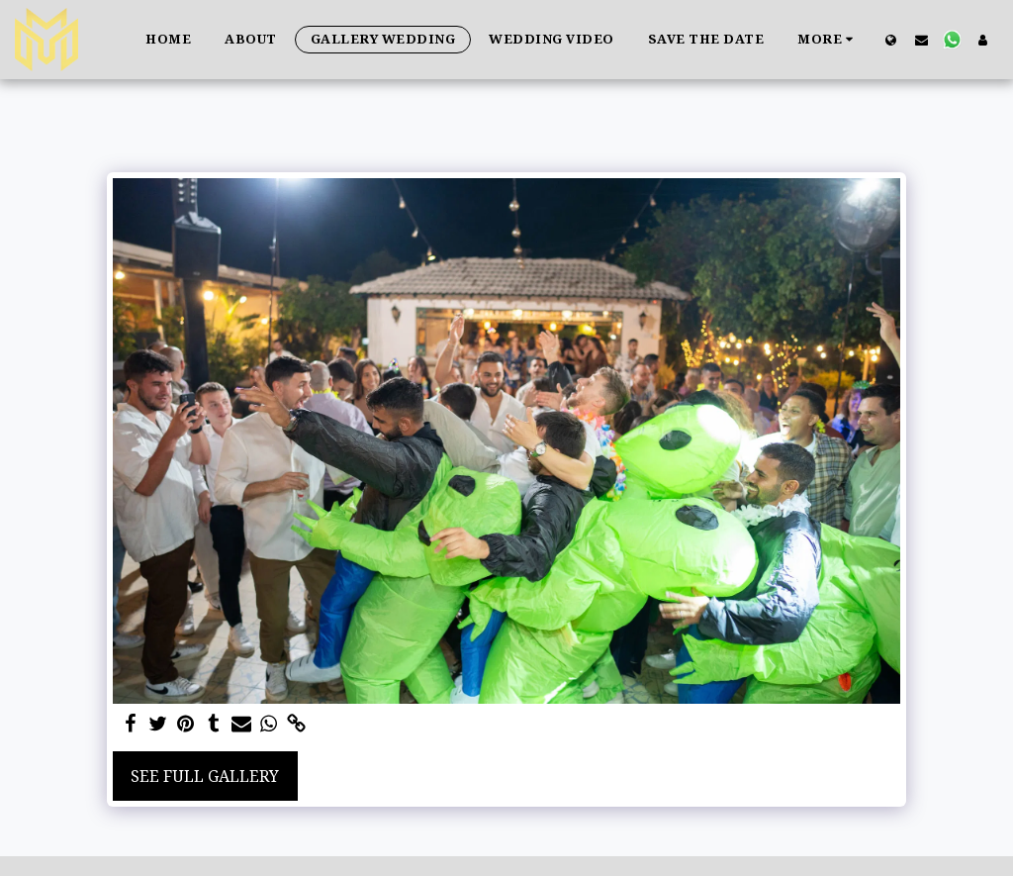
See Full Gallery (205, 776)
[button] (921, 40)
